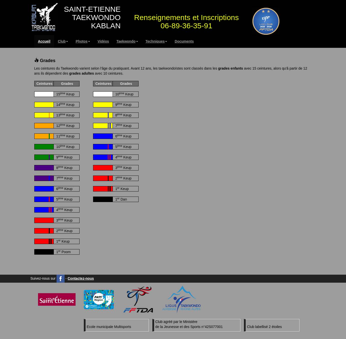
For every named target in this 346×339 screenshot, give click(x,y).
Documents (184, 41)
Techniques (156, 41)
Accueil (44, 41)
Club (63, 41)
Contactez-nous (81, 278)
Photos (83, 41)
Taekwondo (127, 41)
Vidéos (103, 41)
